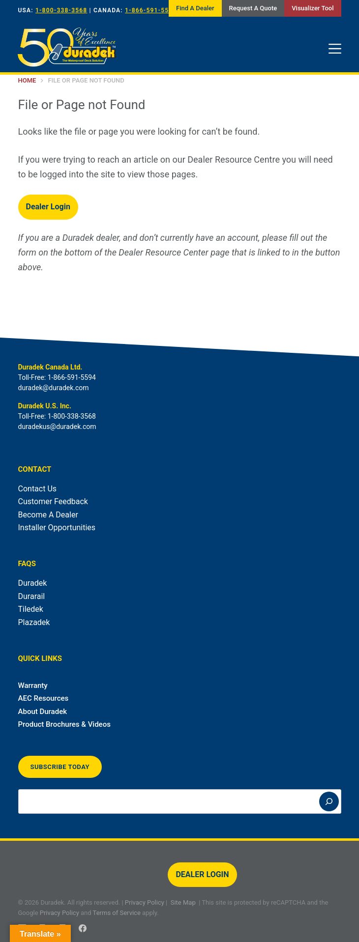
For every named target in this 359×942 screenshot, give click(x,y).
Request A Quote (253, 8)
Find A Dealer (195, 8)
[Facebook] (83, 928)
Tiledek (30, 609)
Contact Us (37, 488)
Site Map (183, 902)
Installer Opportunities (57, 527)
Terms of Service (117, 912)
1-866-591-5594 (151, 10)
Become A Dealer (48, 514)
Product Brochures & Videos (64, 724)
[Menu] (335, 48)
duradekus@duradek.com (57, 426)
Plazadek (34, 622)
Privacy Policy (144, 902)
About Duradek (42, 711)
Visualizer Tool (312, 8)
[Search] (329, 801)
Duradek (32, 583)
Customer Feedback (53, 501)
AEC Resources (43, 698)
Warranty (33, 685)
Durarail (31, 596)
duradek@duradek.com (53, 388)
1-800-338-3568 (61, 10)
